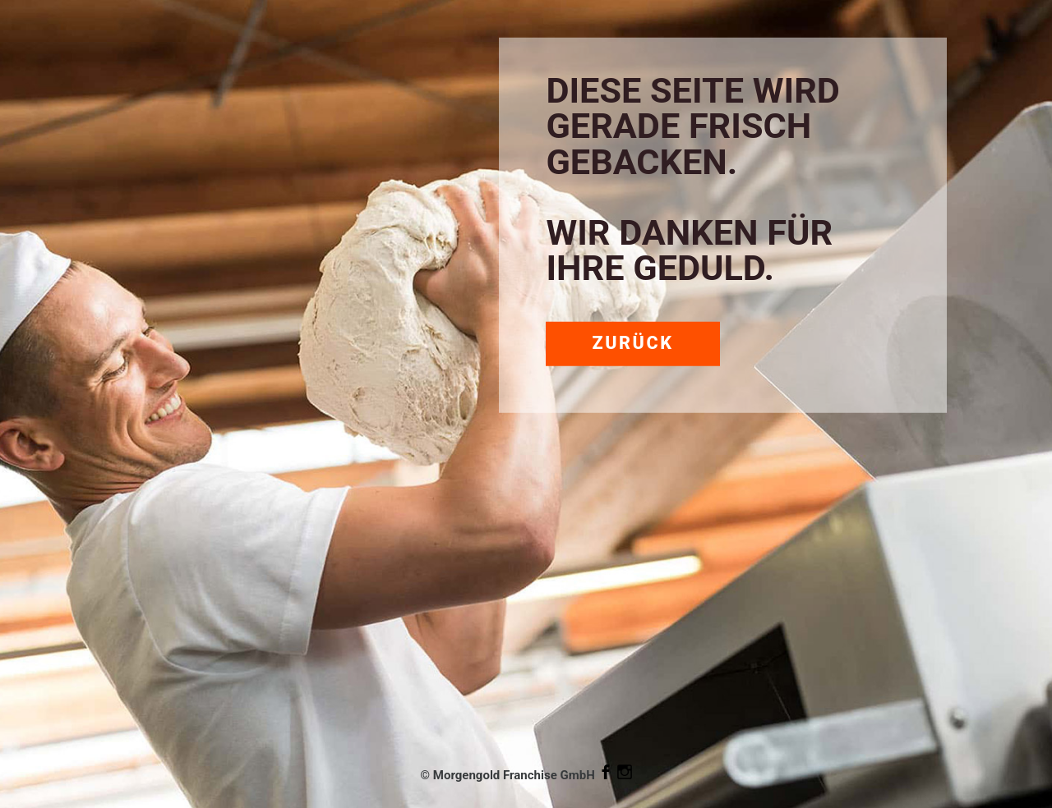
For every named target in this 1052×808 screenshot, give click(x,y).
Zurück (632, 343)
